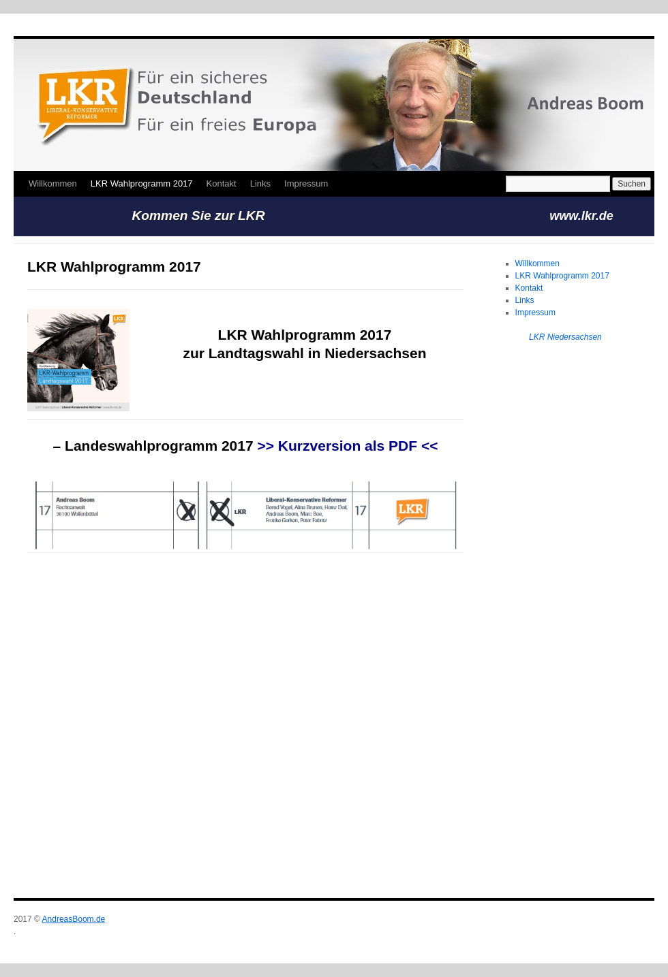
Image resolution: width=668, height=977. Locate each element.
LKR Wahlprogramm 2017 (142, 183)
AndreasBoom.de (74, 919)
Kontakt (222, 183)
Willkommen (53, 183)
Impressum (306, 183)
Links (260, 183)
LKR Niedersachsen (565, 337)
